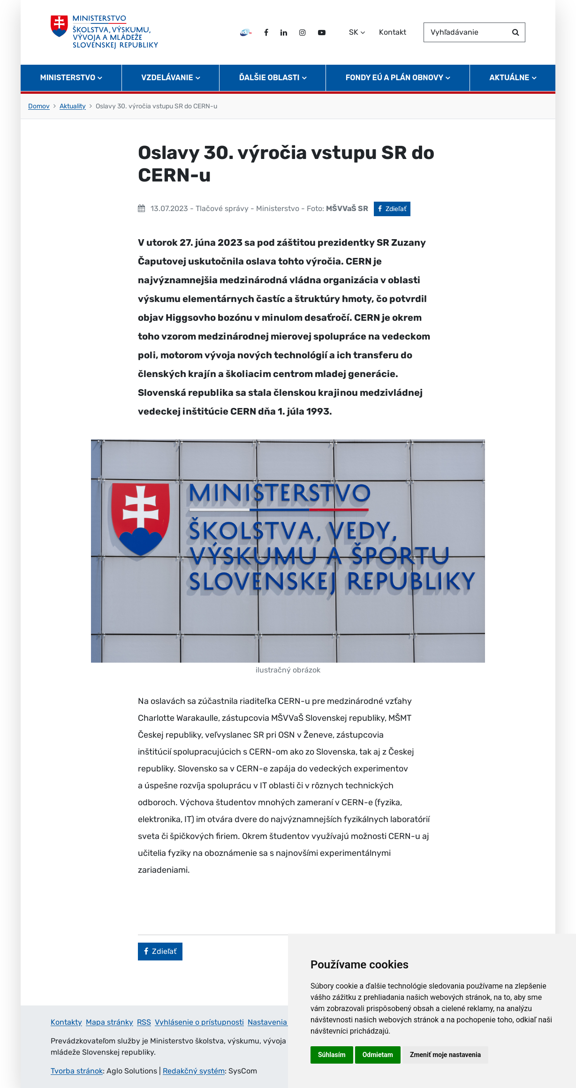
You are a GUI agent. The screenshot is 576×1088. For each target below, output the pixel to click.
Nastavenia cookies (281, 1022)
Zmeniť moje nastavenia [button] (445, 1054)
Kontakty (66, 1022)
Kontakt (392, 32)
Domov (39, 106)
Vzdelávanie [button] (167, 77)
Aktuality (73, 106)
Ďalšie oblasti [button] (269, 77)
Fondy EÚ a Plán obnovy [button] (395, 77)
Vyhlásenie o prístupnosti (199, 1022)
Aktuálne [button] (510, 77)
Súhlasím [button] (332, 1054)
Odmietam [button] (378, 1054)
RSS (144, 1022)
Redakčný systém (194, 1070)
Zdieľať (394, 208)
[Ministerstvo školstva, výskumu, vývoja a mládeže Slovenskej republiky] (104, 32)
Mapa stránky (109, 1022)
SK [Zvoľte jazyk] (353, 32)
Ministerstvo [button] (68, 77)
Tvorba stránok (77, 1070)
